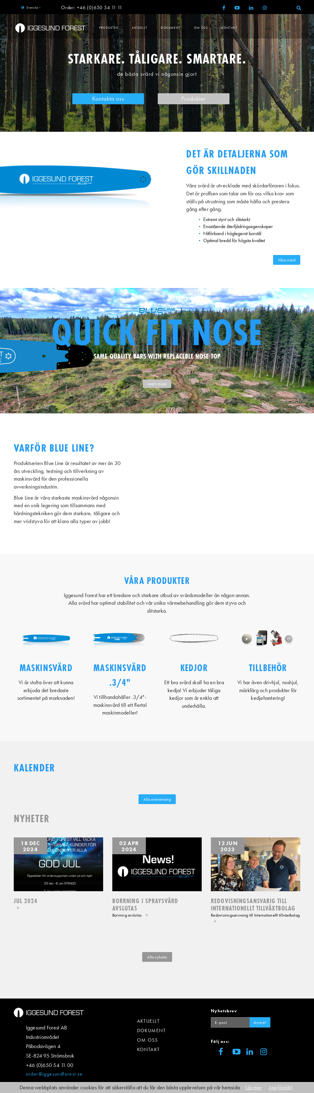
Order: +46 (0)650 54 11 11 (91, 7)
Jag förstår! (281, 1087)
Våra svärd (286, 260)
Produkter (108, 28)
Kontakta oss (108, 98)
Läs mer (253, 1087)
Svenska (32, 7)
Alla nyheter (157, 957)
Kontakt (229, 28)
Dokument (170, 28)
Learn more (157, 383)
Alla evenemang (157, 799)
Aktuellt (139, 28)
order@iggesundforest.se (54, 1074)
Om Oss (201, 28)
